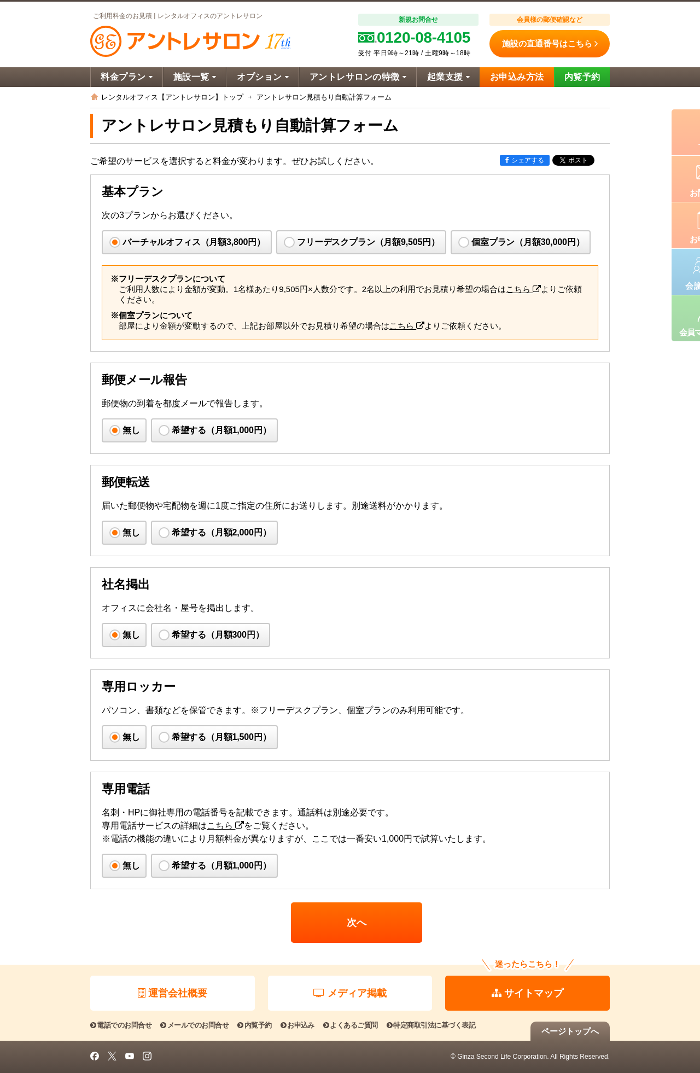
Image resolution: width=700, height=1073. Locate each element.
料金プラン (127, 76)
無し (131, 430)
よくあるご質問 (350, 1025)
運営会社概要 (172, 993)
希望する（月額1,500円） (221, 737)
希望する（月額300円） (218, 634)
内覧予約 (582, 76)
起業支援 (448, 76)
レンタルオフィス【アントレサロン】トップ (172, 97)
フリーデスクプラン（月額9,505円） (368, 242)
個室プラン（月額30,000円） (527, 242)
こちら (523, 289)
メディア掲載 (350, 993)
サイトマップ (527, 993)
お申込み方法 (517, 76)
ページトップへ (570, 1031)
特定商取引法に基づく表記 (431, 1025)
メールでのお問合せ (194, 1025)
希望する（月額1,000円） (221, 430)
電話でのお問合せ (120, 1025)
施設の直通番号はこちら (550, 44)
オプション (263, 76)
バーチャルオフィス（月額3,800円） (193, 242)
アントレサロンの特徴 (358, 76)
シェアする (524, 160)
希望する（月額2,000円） (221, 532)
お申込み (297, 1025)
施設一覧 (194, 76)
